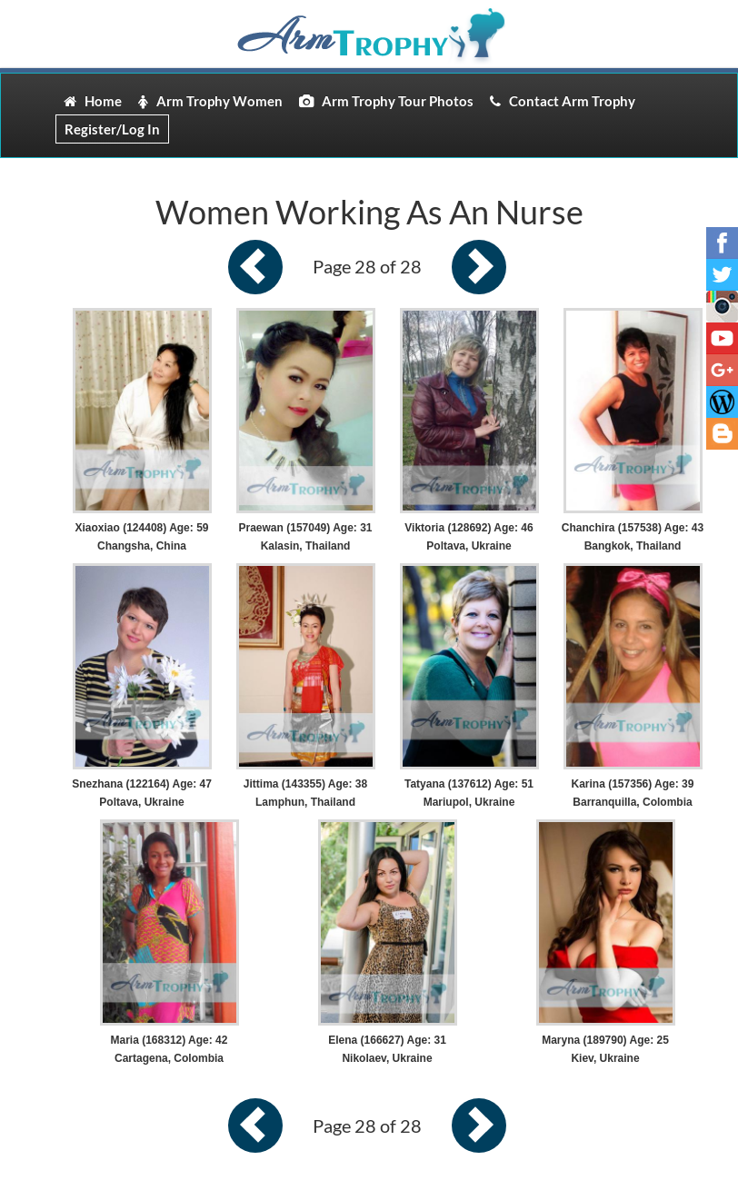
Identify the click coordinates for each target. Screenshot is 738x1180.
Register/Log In (112, 129)
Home (93, 101)
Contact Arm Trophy (562, 101)
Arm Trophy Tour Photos (386, 101)
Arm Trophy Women (210, 101)
